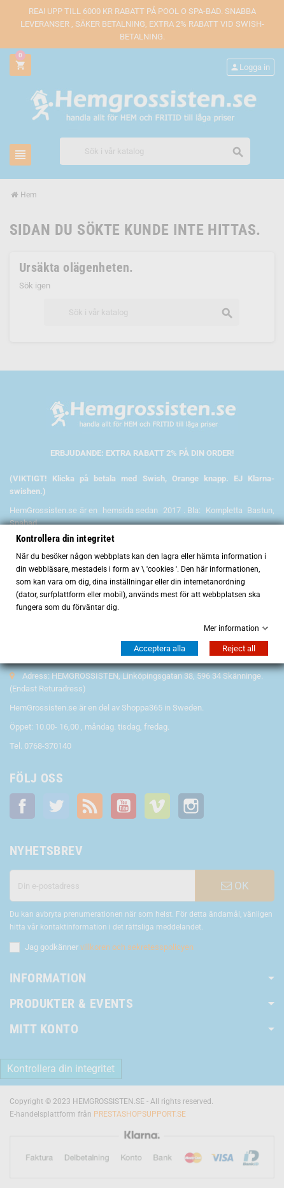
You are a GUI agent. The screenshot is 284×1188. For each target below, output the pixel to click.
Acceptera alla (159, 648)
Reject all (238, 648)
